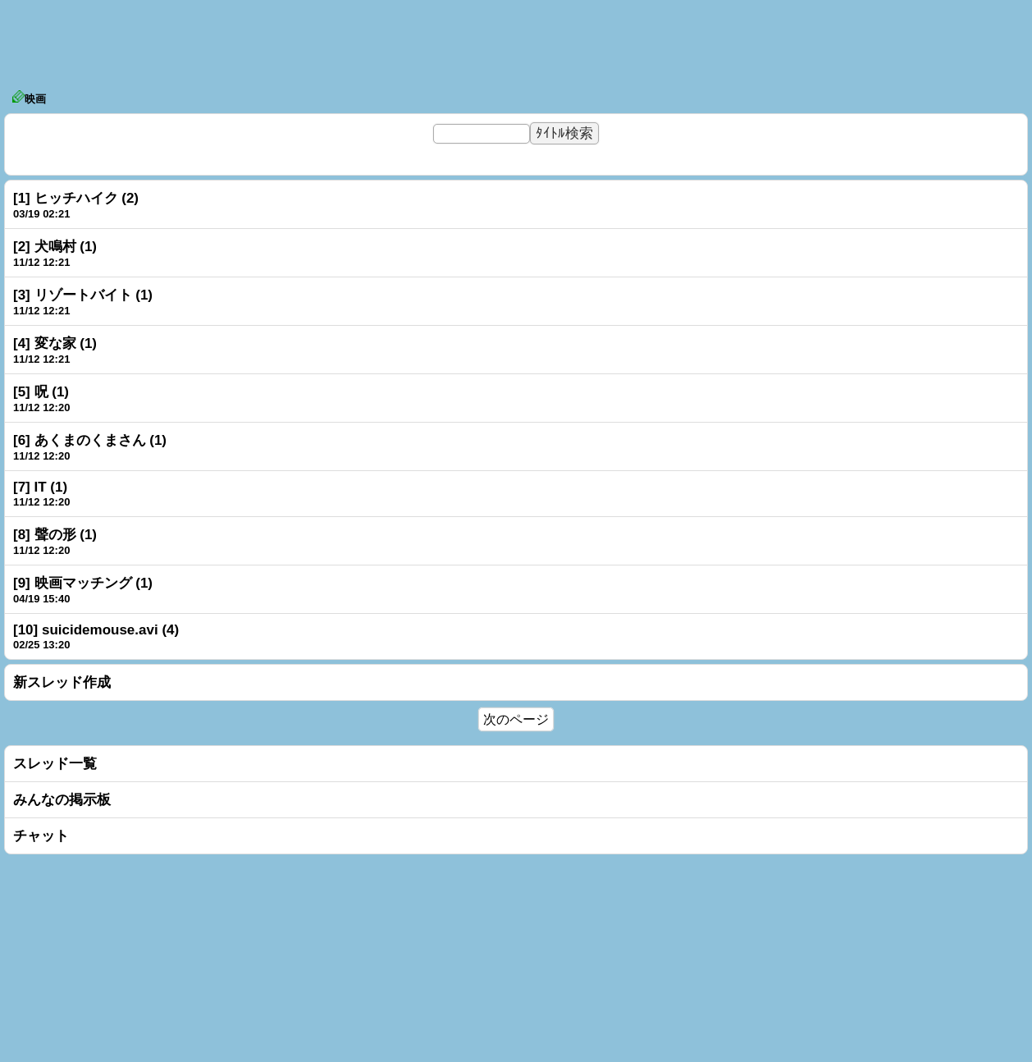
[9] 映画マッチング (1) (83, 583)
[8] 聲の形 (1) (55, 534)
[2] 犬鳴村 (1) (55, 246)
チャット (41, 836)
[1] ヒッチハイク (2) (76, 198)
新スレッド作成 (62, 682)
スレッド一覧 (55, 763)
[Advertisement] (516, 41)
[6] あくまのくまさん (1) (90, 440)
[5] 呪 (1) (41, 392)
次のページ (516, 719)
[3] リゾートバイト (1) (83, 295)
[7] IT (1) (40, 487)
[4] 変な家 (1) (55, 343)
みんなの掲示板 (62, 800)
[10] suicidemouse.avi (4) (96, 630)
